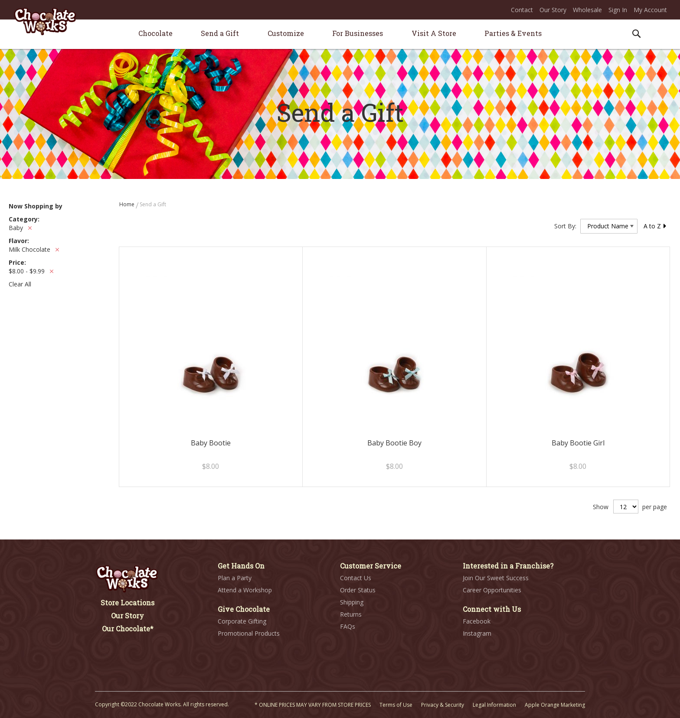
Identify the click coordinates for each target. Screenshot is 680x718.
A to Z (655, 226)
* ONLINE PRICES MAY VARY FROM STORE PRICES (313, 704)
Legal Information (494, 704)
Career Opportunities (492, 590)
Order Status (358, 590)
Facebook (476, 621)
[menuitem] (155, 33)
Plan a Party (235, 578)
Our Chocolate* (128, 628)
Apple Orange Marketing (555, 704)
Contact (522, 10)
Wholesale (587, 10)
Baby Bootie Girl (578, 443)
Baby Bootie (211, 443)
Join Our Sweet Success (496, 578)
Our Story (552, 10)
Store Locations (127, 602)
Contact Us (355, 578)
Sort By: (565, 226)
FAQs (347, 626)
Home (127, 204)
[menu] (340, 34)
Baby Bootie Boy (394, 443)
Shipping (351, 602)
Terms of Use (395, 704)
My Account (650, 10)
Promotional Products (249, 633)
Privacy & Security (442, 704)
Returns (351, 614)
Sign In (617, 10)
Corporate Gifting (242, 621)
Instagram (477, 633)
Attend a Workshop (245, 590)
